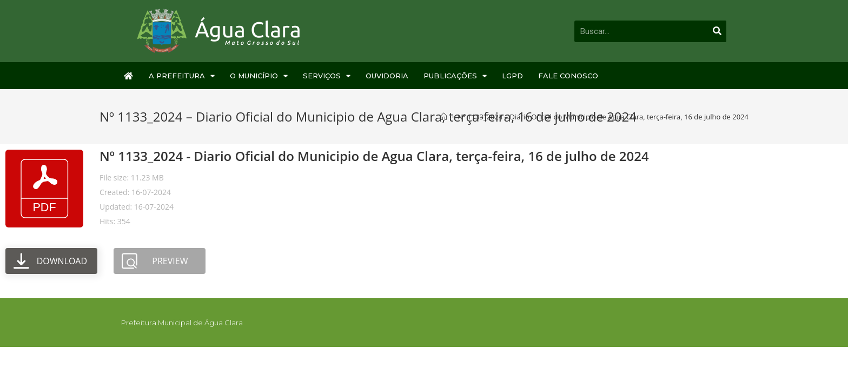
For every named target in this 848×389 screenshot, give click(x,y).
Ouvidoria (387, 75)
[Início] (443, 117)
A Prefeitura (182, 76)
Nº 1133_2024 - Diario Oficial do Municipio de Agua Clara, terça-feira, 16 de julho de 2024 (374, 156)
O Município (259, 76)
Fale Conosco (568, 75)
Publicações (455, 76)
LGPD (512, 75)
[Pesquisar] (717, 31)
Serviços (326, 76)
